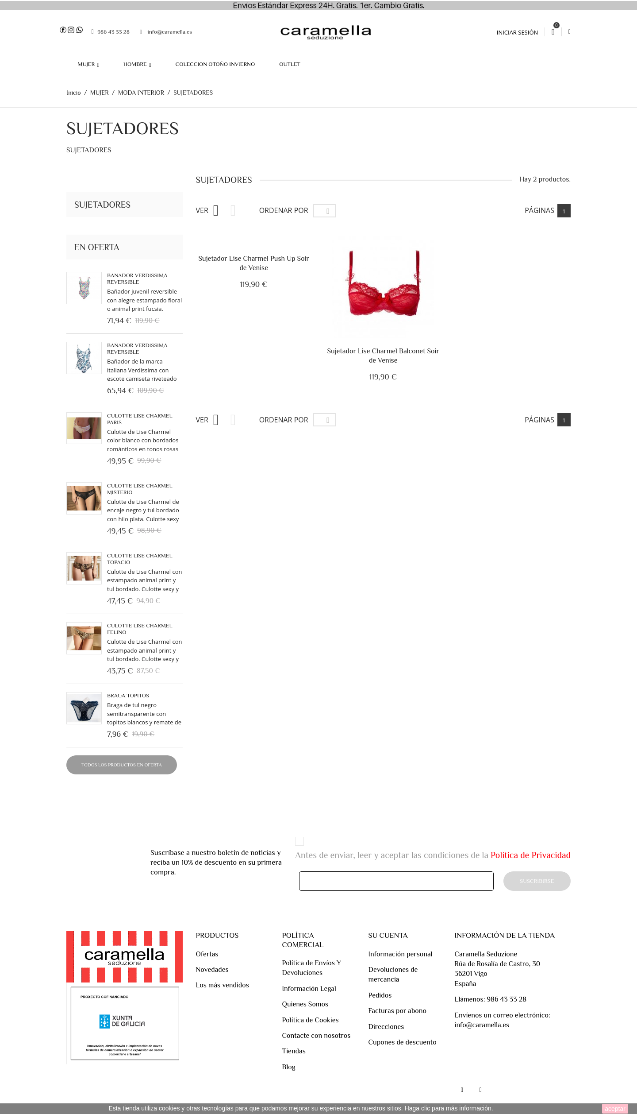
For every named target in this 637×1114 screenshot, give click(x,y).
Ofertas (207, 954)
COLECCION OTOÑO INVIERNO (215, 64)
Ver (202, 420)
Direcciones (386, 1027)
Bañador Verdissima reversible (137, 278)
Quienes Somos (305, 1004)
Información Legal (309, 989)
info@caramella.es (166, 31)
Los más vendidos (222, 986)
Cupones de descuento (402, 1042)
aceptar (615, 1108)
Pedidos (379, 995)
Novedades (212, 970)
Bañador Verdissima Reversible (137, 349)
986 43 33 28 (111, 31)
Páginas (539, 211)
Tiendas (293, 1052)
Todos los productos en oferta (121, 764)
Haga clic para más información (448, 1108)
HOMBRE (135, 64)
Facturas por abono (397, 1011)
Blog (288, 1067)
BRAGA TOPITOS (128, 695)
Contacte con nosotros (316, 1036)
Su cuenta (387, 935)
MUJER (86, 64)
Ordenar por (283, 420)
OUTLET (289, 64)
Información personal (400, 954)
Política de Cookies (310, 1020)
